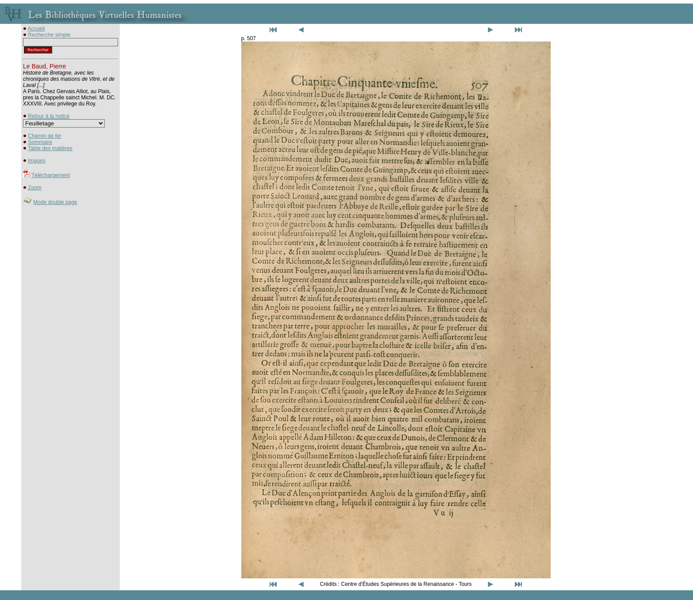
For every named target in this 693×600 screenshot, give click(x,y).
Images (36, 161)
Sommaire (40, 142)
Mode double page (55, 202)
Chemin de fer (44, 136)
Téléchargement (50, 175)
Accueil (36, 29)
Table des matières (50, 148)
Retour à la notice (48, 116)
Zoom (35, 188)
